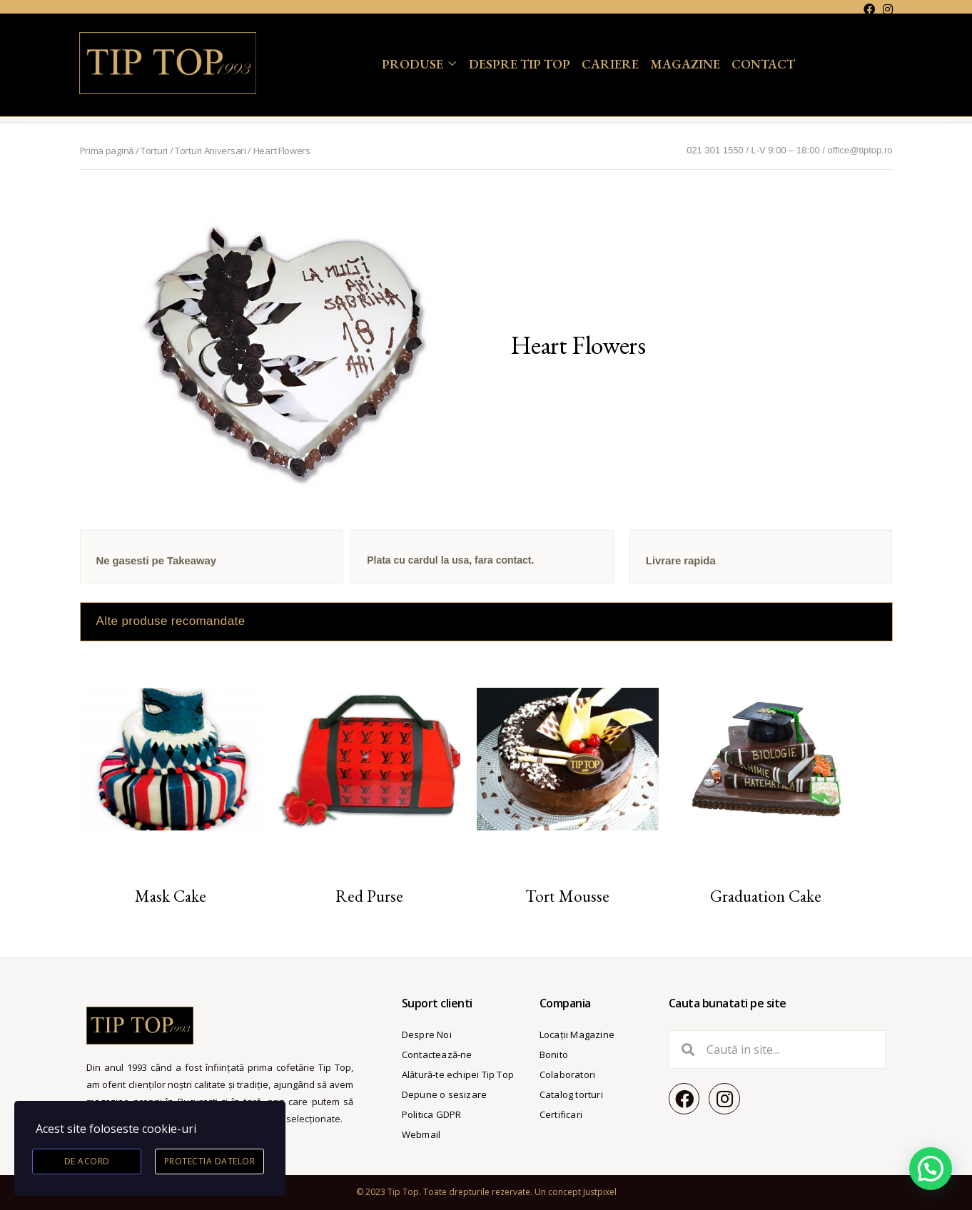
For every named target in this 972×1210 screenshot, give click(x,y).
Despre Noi (427, 1034)
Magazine (685, 64)
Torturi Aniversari (210, 150)
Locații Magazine (577, 1034)
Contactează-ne (437, 1054)
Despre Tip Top (519, 64)
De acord (87, 1161)
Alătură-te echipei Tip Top (458, 1074)
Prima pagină (106, 150)
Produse (412, 64)
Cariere (610, 64)
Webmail (421, 1134)
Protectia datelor (209, 1161)
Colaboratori (567, 1074)
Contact (763, 64)
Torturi (154, 150)
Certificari (561, 1114)
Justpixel (600, 1192)
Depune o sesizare (444, 1094)
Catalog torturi (571, 1094)
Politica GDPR (432, 1114)
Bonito (554, 1054)
